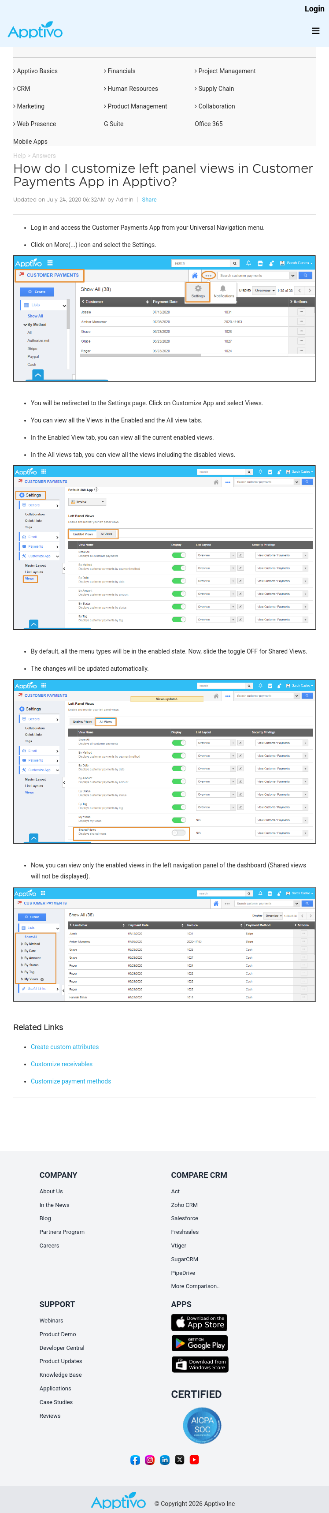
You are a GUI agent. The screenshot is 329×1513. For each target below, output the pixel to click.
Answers (44, 155)
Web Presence (34, 123)
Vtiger (178, 1245)
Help (19, 155)
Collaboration (215, 106)
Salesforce (184, 1218)
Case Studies (56, 1402)
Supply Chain (214, 88)
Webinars (51, 1320)
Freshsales (185, 1232)
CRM (21, 88)
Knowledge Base (61, 1374)
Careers (49, 1245)
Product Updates (61, 1361)
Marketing (28, 106)
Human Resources (131, 88)
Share (149, 199)
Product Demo (58, 1334)
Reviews (50, 1415)
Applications (55, 1388)
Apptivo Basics (35, 71)
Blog (45, 1218)
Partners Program (62, 1232)
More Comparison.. (195, 1286)
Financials (120, 71)
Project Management (225, 71)
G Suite (113, 123)
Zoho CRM (184, 1205)
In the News (55, 1205)
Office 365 (208, 123)
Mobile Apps (30, 141)
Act (175, 1191)
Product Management (135, 106)
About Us (51, 1191)
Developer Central (62, 1348)
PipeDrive (183, 1273)
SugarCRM (184, 1259)
